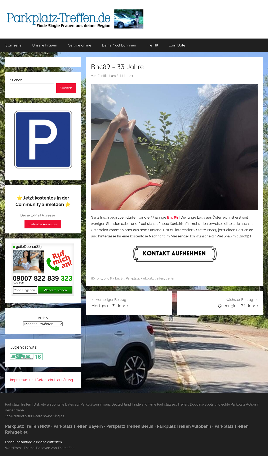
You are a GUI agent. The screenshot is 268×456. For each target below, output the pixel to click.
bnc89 (119, 278)
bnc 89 (109, 278)
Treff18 (152, 45)
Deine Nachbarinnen (119, 45)
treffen (170, 278)
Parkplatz (132, 278)
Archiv (43, 318)
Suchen (16, 80)
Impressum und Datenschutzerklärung (41, 380)
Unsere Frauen (44, 45)
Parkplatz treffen (152, 278)
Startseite (13, 45)
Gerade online (79, 45)
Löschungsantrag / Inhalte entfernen (33, 442)
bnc (99, 278)
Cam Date (177, 45)
